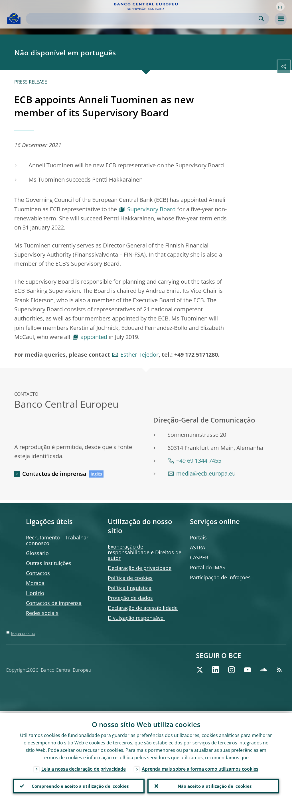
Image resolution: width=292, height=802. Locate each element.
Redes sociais (42, 613)
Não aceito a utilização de (213, 785)
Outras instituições (48, 563)
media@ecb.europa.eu (206, 473)
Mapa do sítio (23, 633)
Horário (35, 593)
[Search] (143, 19)
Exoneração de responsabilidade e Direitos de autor (144, 552)
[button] (280, 6)
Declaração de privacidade (139, 568)
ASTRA (197, 547)
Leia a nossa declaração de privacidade (83, 767)
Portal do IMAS (207, 567)
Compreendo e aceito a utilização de (78, 785)
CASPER (199, 557)
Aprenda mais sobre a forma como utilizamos (200, 767)
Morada (35, 583)
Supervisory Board (151, 209)
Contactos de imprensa (54, 474)
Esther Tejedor (139, 354)
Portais (198, 537)
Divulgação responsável (136, 617)
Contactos (38, 573)
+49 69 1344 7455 (198, 460)
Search (261, 19)
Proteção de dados (130, 597)
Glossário (37, 553)
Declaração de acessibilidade (143, 607)
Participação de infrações (220, 577)
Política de (130, 577)
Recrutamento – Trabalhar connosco (57, 540)
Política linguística (129, 587)
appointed (93, 337)
